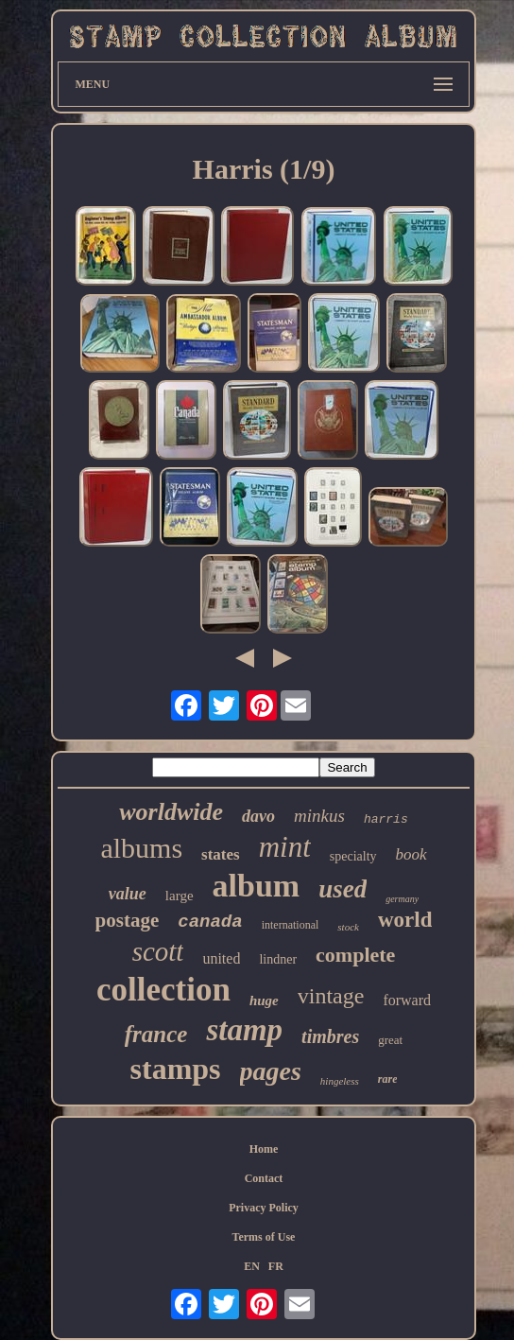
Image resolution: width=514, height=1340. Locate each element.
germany (402, 899)
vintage (331, 995)
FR (275, 1266)
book (411, 854)
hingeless (339, 1081)
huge (264, 1000)
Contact (264, 1178)
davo (258, 816)
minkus (319, 816)
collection (163, 989)
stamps (175, 1069)
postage (127, 920)
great (390, 1040)
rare (388, 1079)
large (179, 895)
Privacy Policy (264, 1207)
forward (407, 1000)
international (290, 924)
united (221, 958)
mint (285, 846)
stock (348, 926)
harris (386, 819)
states (220, 854)
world (405, 919)
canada (210, 922)
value (127, 893)
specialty (353, 856)
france (156, 1034)
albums (141, 847)
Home (264, 1149)
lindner (278, 959)
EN (252, 1266)
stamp (244, 1030)
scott (158, 951)
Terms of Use (264, 1237)
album (256, 885)
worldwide (171, 812)
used (342, 889)
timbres (330, 1036)
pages (270, 1071)
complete (355, 954)
